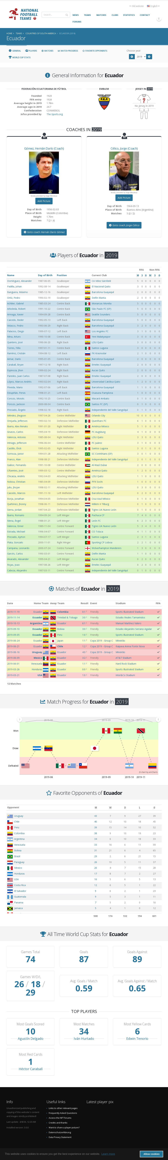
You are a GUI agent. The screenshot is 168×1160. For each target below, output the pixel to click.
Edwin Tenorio (137, 1030)
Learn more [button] (108, 1153)
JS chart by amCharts (148, 772)
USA (16, 879)
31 (95, 850)
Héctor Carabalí (31, 1060)
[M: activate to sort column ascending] (96, 807)
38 (95, 833)
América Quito (99, 470)
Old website (137, 6)
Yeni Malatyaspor (101, 336)
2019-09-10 (13, 629)
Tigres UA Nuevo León (104, 509)
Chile (16, 821)
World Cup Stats (20, 57)
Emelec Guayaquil (101, 364)
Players (31, 50)
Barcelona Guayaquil (103, 292)
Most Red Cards (30, 1046)
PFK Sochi (97, 481)
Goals (84, 952)
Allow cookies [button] (151, 1154)
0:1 (83, 611)
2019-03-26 (13, 669)
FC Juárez (97, 442)
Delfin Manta (99, 297)
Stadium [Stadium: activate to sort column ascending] (121, 603)
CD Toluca (97, 531)
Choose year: (134, 50)
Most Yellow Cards (137, 1015)
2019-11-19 (13, 611)
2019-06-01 (13, 663)
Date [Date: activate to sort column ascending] (10, 603)
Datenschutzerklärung (60, 1124)
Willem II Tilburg (100, 504)
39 (95, 827)
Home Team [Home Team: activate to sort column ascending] (41, 603)
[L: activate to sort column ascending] (139, 807)
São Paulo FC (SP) (101, 308)
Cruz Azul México (101, 498)
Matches (47, 50)
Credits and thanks (58, 1114)
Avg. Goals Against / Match (137, 977)
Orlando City (98, 415)
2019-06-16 (13, 652)
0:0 (83, 669)
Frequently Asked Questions (63, 1104)
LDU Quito (97, 342)
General (15, 50)
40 (95, 821)
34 (95, 838)
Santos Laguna (100, 348)
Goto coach (44, 232)
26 (95, 862)
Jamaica (18, 908)
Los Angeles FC (100, 331)
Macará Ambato (100, 398)
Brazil (17, 856)
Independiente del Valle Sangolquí (110, 409)
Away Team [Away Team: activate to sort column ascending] (57, 603)
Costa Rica (20, 885)
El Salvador (20, 891)
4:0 (83, 652)
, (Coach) (44, 148)
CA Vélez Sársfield (101, 280)
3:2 (83, 657)
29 (95, 856)
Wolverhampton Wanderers (106, 548)
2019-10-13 (13, 623)
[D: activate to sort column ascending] (125, 807)
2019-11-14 (13, 617)
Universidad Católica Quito (106, 381)
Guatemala (20, 896)
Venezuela (19, 844)
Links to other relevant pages (63, 1099)
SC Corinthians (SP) (102, 453)
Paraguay (19, 862)
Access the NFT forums (60, 1109)
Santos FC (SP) (100, 404)
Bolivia (17, 850)
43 (95, 815)
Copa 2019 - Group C (101, 640)
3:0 (83, 617)
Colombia (19, 833)
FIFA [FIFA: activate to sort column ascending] (158, 603)
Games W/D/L (30, 977)
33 (95, 844)
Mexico (18, 867)
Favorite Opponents (94, 50)
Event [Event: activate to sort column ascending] (93, 603)
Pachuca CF (98, 515)
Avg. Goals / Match (84, 977)
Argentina (19, 838)
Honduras (19, 873)
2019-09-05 (13, 634)
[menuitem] (88, 719)
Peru (16, 827)
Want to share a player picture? (64, 1119)
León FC (96, 520)
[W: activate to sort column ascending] (110, 807)
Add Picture (44, 201)
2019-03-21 (13, 675)
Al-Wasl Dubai (99, 465)
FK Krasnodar (99, 353)
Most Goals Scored (30, 1015)
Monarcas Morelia (101, 303)
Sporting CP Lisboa (102, 542)
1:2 (83, 646)
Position (62, 275)
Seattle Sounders (101, 314)
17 (95, 873)
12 (95, 885)
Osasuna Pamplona (102, 392)
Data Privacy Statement (60, 1128)
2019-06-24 (13, 640)
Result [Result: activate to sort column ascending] (84, 603)
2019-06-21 (13, 646)
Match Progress (68, 50)
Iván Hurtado (84, 1030)
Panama (18, 902)
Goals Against (137, 952)
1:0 (83, 634)
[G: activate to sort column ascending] (154, 807)
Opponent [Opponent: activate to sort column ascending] (13, 807)
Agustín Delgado (30, 1030)
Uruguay (18, 815)
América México (100, 426)
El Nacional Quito (101, 286)
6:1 (83, 623)
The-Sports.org (55, 114)
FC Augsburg (98, 431)
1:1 (83, 640)
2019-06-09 (13, 657)
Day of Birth (45, 275)
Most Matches (84, 1015)
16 (95, 879)
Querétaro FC (99, 420)
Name (10, 275)
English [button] (153, 6)
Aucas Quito (98, 370)
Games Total (30, 952)
